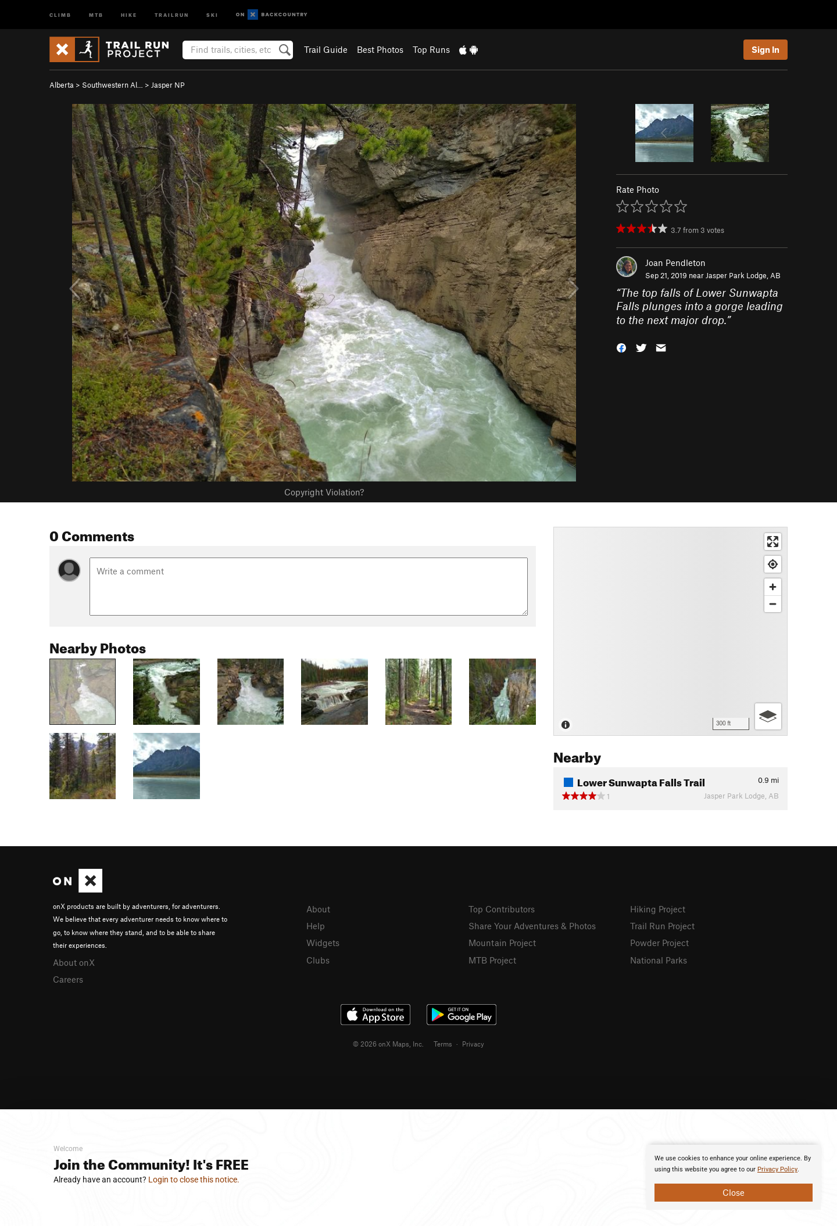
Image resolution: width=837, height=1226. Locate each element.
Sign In (765, 49)
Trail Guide (326, 49)
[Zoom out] (772, 603)
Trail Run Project (662, 926)
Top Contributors (501, 909)
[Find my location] (772, 564)
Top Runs (431, 49)
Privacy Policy (777, 1169)
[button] (621, 347)
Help (315, 926)
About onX (74, 962)
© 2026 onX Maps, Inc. (388, 1044)
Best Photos (380, 49)
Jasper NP (168, 84)
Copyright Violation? (324, 492)
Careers (68, 979)
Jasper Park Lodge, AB (743, 275)
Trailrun (172, 14)
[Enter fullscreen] (772, 541)
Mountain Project (502, 942)
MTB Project (492, 960)
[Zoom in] (772, 586)
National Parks (658, 960)
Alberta (61, 84)
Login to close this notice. (193, 1179)
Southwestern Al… (112, 84)
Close (733, 1192)
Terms (443, 1044)
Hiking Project (657, 909)
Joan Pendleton (675, 262)
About (318, 909)
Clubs (318, 960)
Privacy (473, 1044)
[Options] (768, 716)
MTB (96, 14)
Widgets (322, 942)
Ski (212, 14)
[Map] (670, 631)
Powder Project (659, 942)
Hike (129, 14)
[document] (733, 1177)
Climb (60, 14)
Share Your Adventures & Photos (532, 926)
